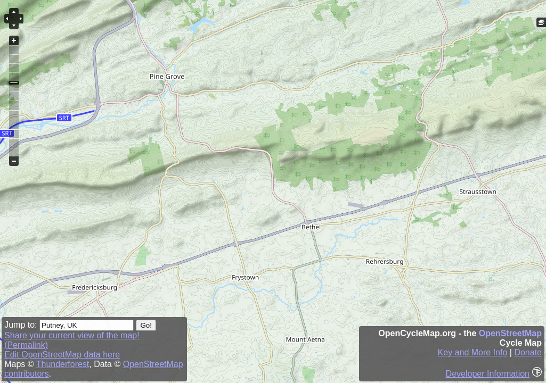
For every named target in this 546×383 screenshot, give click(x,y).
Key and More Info (473, 352)
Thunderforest (62, 364)
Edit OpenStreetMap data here (62, 354)
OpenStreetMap (510, 333)
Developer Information (487, 373)
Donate (528, 352)
